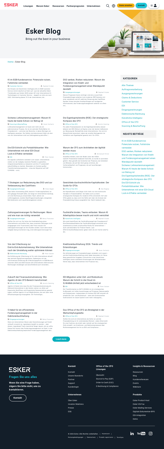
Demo (135, 419)
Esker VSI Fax (139, 404)
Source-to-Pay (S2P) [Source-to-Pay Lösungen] (105, 379)
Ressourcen (58, 6)
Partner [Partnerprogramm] (71, 379)
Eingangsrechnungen (72, 250)
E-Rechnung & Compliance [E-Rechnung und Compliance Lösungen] (107, 386)
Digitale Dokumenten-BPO (144, 412)
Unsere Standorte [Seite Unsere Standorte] (75, 376)
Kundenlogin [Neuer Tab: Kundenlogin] (73, 387)
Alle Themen (128, 85)
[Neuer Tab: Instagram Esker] (150, 433)
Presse (71, 408)
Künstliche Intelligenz (72, 218)
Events (136, 383)
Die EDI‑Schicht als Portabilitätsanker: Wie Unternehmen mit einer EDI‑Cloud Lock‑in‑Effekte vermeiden (28, 150)
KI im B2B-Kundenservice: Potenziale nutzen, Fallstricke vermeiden (136, 144)
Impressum (106, 434)
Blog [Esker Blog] (135, 376)
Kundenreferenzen (140, 379)
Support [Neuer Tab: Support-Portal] (71, 383)
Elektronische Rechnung (18, 253)
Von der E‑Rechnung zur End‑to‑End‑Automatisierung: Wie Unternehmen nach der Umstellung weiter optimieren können (30, 247)
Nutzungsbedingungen (75, 437)
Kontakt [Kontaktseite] (71, 372)
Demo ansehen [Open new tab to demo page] (125, 5)
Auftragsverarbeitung (132, 89)
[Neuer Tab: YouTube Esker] (141, 433)
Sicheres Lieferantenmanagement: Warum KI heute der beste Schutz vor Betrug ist (138, 169)
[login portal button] (153, 5)
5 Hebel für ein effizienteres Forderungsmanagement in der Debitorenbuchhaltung (22, 313)
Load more (61, 339)
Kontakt (17, 398)
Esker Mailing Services (142, 408)
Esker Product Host (141, 400)
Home (10, 62)
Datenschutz (91, 437)
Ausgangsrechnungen (72, 92)
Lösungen (28, 6)
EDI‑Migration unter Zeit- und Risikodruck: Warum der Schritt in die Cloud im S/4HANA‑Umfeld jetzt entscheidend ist (83, 280)
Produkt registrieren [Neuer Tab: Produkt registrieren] (106, 437)
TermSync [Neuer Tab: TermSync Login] (120, 437)
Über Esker (72, 400)
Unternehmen (93, 6)
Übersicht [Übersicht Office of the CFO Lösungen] (100, 375)
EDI (11, 157)
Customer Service (16, 86)
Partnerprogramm (75, 6)
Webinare (137, 387)
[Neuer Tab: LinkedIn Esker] (132, 433)
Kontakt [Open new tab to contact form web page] (141, 5)
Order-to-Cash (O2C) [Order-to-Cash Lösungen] (105, 382)
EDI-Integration (139, 415)
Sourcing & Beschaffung (18, 124)
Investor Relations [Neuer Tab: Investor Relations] (76, 404)
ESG (70, 412)
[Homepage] (12, 5)
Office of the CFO (71, 124)
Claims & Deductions (132, 97)
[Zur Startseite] (20, 370)
